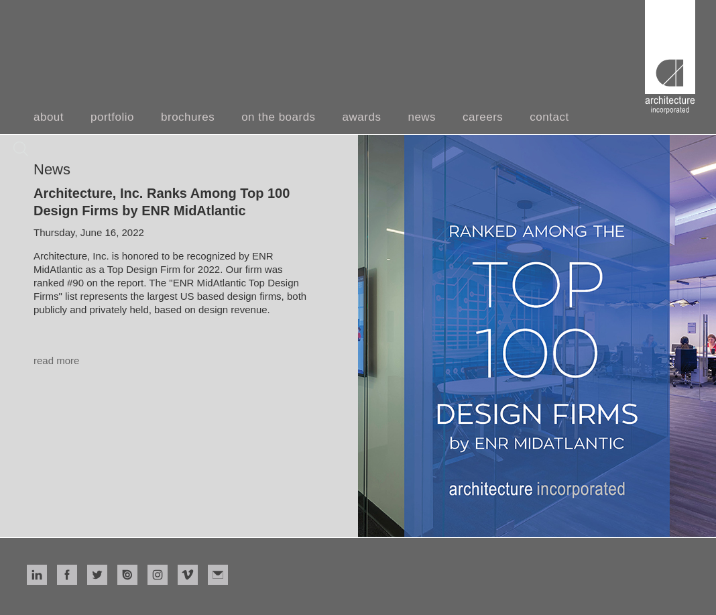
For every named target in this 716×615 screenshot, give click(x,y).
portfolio (112, 117)
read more (56, 360)
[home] (670, 57)
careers (483, 117)
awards (362, 117)
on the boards (278, 117)
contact (549, 117)
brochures (188, 117)
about (49, 117)
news (422, 117)
